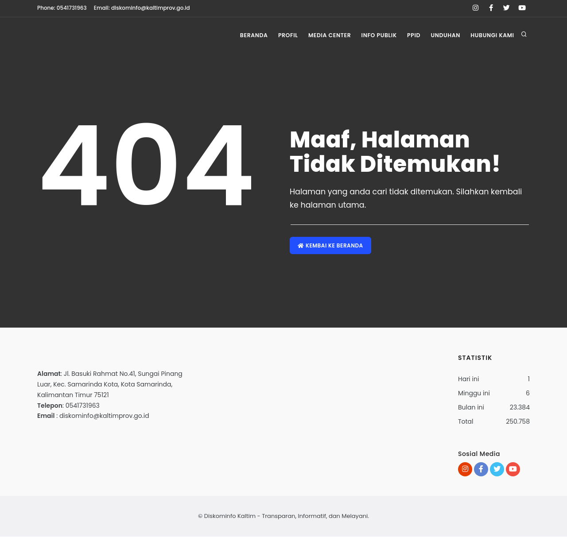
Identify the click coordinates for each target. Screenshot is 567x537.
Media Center (321, 35)
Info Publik (372, 35)
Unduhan (443, 35)
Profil (277, 35)
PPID (409, 35)
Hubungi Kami (492, 35)
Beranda (241, 35)
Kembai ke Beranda (331, 245)
